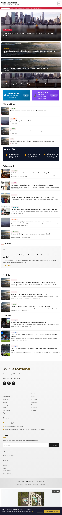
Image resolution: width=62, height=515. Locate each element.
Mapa (4, 413)
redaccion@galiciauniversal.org (14, 423)
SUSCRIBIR (54, 445)
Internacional (6, 396)
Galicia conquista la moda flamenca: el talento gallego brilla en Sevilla (32, 197)
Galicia (6, 66)
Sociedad (34, 399)
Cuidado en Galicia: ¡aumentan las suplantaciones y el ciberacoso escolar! (34, 209)
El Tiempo (34, 407)
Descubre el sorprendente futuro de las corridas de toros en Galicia (32, 185)
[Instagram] (9, 383)
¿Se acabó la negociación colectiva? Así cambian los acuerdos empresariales (32, 121)
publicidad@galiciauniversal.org (14, 426)
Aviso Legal (6, 457)
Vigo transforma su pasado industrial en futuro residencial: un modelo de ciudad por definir (29, 52)
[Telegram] (13, 383)
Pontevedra (7, 48)
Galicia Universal (9, 2)
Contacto (5, 460)
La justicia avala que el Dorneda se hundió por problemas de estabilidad (25, 84)
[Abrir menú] (59, 3)
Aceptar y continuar (52, 511)
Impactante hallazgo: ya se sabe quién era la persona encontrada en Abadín (32, 141)
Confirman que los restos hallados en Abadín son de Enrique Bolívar (25, 8)
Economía (13, 118)
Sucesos (7, 29)
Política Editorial (7, 473)
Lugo (12, 138)
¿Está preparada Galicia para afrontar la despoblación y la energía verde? (30, 256)
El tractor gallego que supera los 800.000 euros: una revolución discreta (25, 68)
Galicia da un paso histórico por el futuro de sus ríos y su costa (28, 131)
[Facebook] (4, 383)
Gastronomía (6, 410)
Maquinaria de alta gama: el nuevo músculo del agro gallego (28, 110)
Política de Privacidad (8, 455)
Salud (32, 405)
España (33, 394)
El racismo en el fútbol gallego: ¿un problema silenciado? (28, 322)
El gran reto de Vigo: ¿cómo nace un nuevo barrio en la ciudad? (30, 234)
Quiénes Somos (7, 470)
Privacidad (20, 484)
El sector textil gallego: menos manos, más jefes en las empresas (31, 222)
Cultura (14, 182)
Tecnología (15, 207)
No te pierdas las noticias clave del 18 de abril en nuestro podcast (31, 173)
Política (33, 396)
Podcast (14, 170)
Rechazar (40, 511)
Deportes (14, 320)
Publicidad (5, 463)
